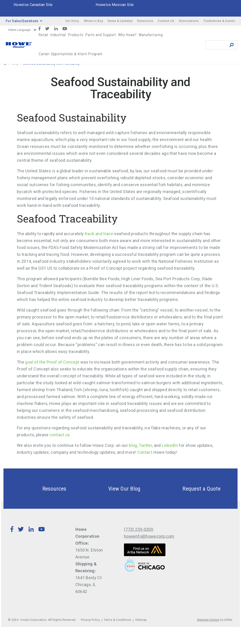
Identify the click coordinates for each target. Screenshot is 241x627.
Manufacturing (151, 35)
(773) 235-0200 (138, 529)
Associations (189, 21)
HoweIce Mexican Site (115, 5)
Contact (145, 452)
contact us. (61, 434)
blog (133, 445)
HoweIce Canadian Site (33, 5)
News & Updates (120, 21)
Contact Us (166, 21)
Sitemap (141, 619)
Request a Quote (190, 488)
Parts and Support (100, 35)
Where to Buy (93, 21)
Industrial (58, 35)
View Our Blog (113, 488)
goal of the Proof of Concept (52, 362)
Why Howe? (127, 35)
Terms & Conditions (117, 619)
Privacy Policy (90, 619)
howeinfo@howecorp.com (149, 536)
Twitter (145, 445)
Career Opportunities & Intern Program (70, 54)
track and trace (99, 233)
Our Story (72, 21)
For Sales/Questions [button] (24, 21)
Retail (43, 35)
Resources (145, 21)
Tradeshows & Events (219, 21)
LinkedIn (170, 445)
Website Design (208, 619)
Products (75, 35)
